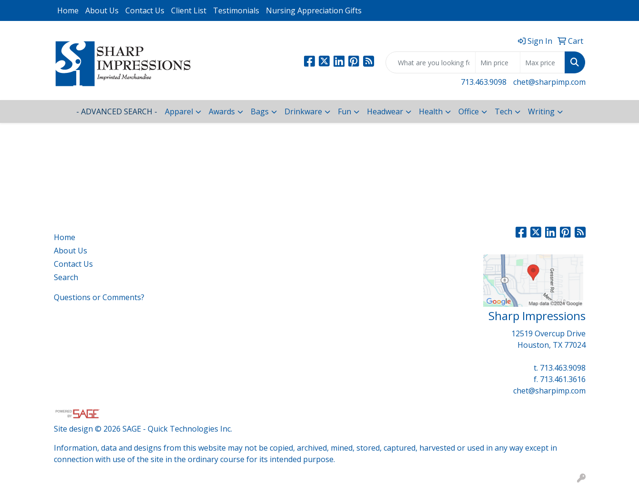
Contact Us (144, 10)
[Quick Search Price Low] (497, 62)
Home (68, 10)
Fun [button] (344, 111)
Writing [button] (541, 111)
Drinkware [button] (303, 111)
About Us (102, 10)
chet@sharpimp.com (549, 82)
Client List (188, 10)
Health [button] (431, 111)
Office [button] (468, 111)
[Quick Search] (430, 62)
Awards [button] (222, 111)
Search (66, 277)
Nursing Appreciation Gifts (314, 10)
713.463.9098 (484, 82)
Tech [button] (503, 111)
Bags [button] (260, 111)
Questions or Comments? (99, 297)
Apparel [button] (179, 111)
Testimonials (236, 10)
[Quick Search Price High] (542, 62)
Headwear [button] (385, 111)
